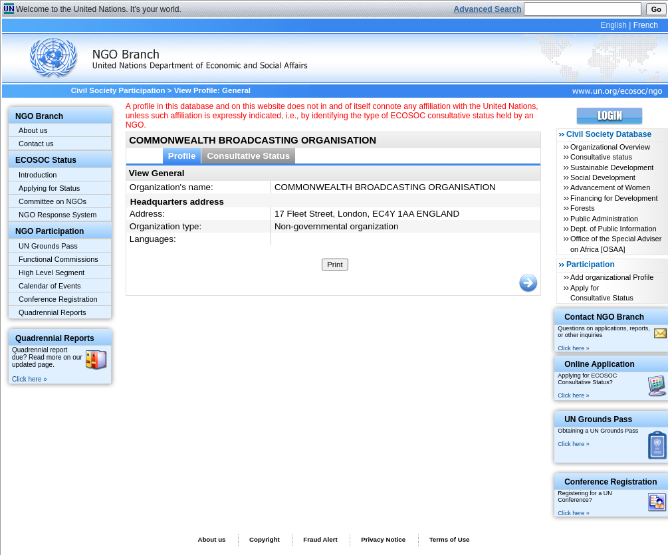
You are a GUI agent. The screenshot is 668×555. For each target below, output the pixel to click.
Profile (182, 156)
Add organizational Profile (611, 277)
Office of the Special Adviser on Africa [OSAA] (615, 244)
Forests (582, 208)
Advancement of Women (610, 187)
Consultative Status (248, 156)
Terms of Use (449, 539)
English (613, 25)
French (645, 25)
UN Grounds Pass (48, 246)
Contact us (36, 144)
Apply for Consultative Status (601, 293)
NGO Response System (57, 215)
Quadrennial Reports (52, 312)
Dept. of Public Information (613, 229)
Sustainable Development (611, 167)
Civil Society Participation (118, 90)
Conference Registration (58, 299)
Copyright (264, 539)
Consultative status (601, 157)
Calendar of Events (50, 286)
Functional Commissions (58, 259)
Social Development (602, 177)
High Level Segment (51, 273)
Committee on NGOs (52, 201)
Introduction (37, 175)
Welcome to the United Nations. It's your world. (98, 9)
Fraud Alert (320, 539)
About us (33, 130)
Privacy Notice (383, 539)
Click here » (29, 379)
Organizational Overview (610, 147)
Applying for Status (49, 188)
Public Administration (604, 219)
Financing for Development (613, 198)
